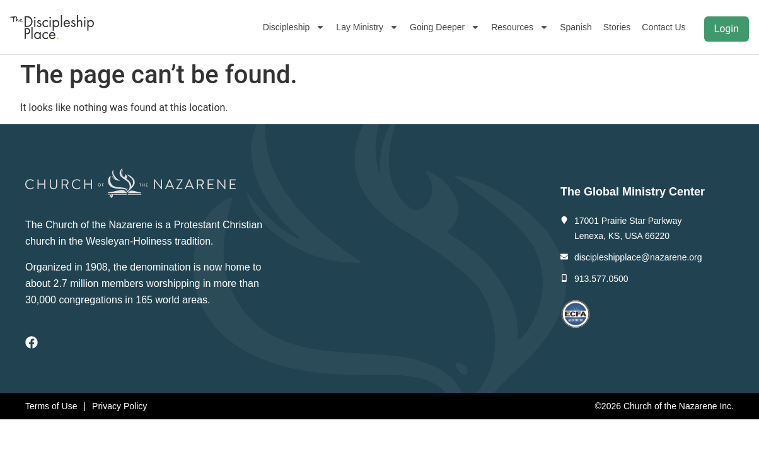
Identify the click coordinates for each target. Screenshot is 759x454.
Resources (519, 27)
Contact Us (663, 27)
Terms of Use (51, 406)
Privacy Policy (119, 406)
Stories (617, 27)
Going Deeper (445, 27)
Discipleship (294, 27)
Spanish (576, 27)
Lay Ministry (367, 27)
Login (726, 29)
